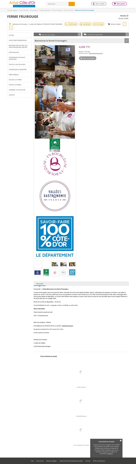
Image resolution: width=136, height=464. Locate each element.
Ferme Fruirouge (57, 10)
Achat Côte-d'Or (24, 10)
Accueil (11, 35)
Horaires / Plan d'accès (17, 90)
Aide (32, 461)
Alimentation (34, 10)
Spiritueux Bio (14, 52)
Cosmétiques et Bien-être (18, 69)
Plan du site (40, 461)
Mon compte (100, 4)
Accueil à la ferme (15, 80)
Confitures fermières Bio (18, 40)
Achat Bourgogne (12, 10)
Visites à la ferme (69, 10)
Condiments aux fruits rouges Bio (17, 58)
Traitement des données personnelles (71, 461)
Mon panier (121, 4)
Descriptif (39, 284)
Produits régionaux (44, 10)
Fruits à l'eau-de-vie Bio (17, 64)
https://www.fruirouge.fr (96, 53)
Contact (12, 95)
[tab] (37, 264)
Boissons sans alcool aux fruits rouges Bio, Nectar (18, 46)
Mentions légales (51, 461)
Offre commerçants (99, 461)
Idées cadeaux (14, 74)
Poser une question (89, 58)
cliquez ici (110, 453)
